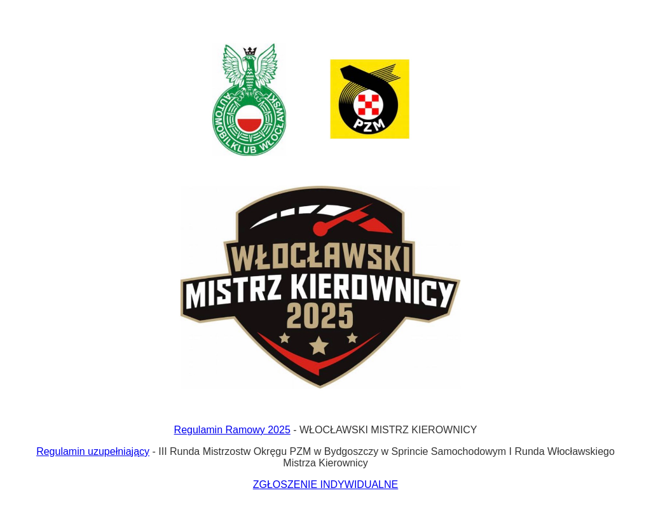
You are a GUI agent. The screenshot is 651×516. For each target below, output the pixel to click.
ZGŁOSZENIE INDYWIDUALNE (325, 484)
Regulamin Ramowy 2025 (232, 429)
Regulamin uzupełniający (92, 451)
